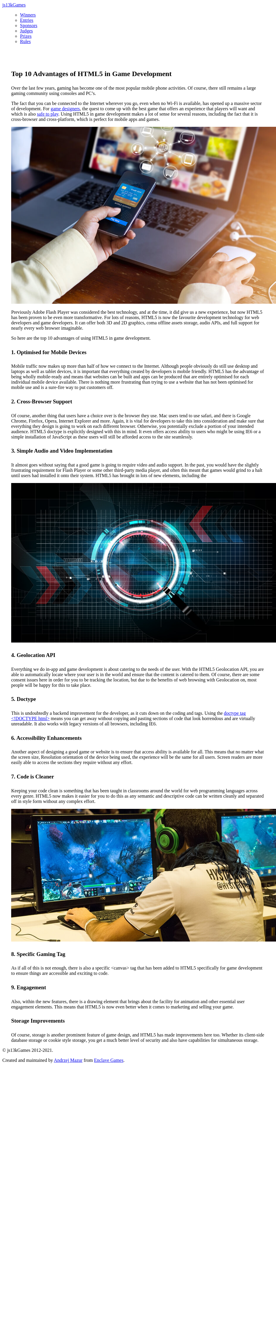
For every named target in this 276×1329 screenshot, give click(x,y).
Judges (26, 30)
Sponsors (28, 25)
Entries (26, 20)
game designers (65, 108)
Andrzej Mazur (68, 1060)
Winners (28, 14)
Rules (25, 41)
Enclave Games (108, 1060)
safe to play (48, 113)
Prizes (25, 36)
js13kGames (14, 4)
